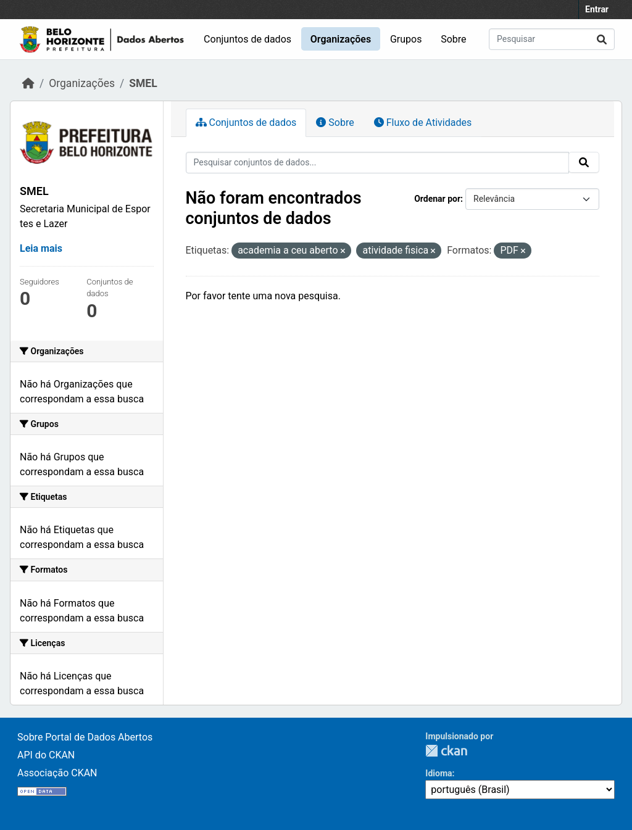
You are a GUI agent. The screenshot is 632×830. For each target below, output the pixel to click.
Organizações (340, 39)
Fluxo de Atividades (423, 122)
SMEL (143, 83)
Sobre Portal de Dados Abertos (84, 737)
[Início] (28, 83)
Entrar (597, 9)
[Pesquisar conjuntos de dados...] (552, 39)
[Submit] (602, 39)
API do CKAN (46, 755)
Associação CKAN (57, 773)
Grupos (406, 39)
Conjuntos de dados (247, 39)
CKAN (446, 750)
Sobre (453, 39)
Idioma (438, 773)
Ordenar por (437, 199)
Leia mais (41, 248)
